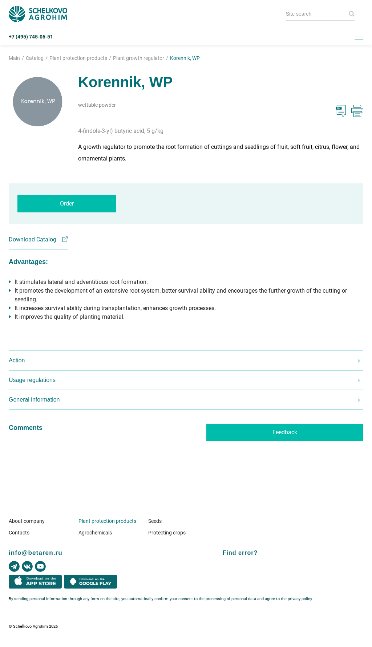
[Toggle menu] (359, 36)
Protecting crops (167, 533)
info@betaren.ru (35, 552)
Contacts (19, 533)
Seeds (155, 521)
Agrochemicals (95, 533)
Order (67, 203)
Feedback (284, 432)
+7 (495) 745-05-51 (31, 36)
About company (27, 521)
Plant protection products (107, 521)
